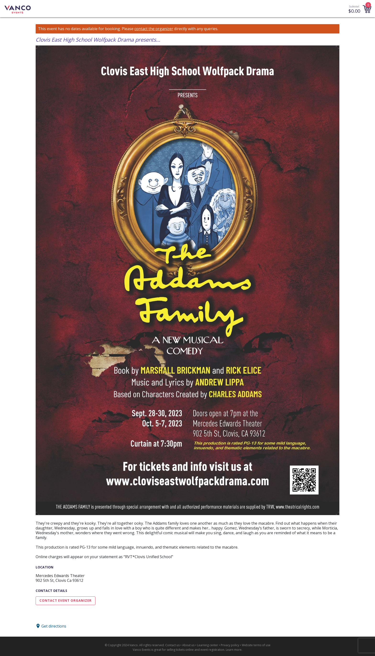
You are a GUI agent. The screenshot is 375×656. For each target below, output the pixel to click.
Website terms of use (256, 645)
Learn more (234, 650)
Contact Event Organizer (65, 600)
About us (188, 645)
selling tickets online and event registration (195, 650)
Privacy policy (230, 645)
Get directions (53, 625)
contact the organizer (153, 29)
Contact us (172, 645)
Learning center (207, 645)
